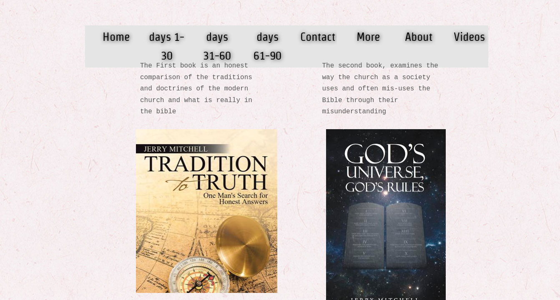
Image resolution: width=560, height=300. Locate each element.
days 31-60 (217, 46)
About (418, 36)
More (368, 36)
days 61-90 (267, 46)
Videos (469, 36)
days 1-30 (166, 46)
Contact (317, 36)
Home (116, 36)
